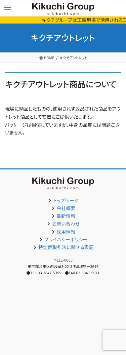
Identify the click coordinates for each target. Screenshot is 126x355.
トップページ (66, 200)
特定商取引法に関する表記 (66, 247)
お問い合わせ (66, 223)
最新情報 (65, 215)
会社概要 (65, 208)
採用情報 (65, 231)
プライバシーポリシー (66, 239)
